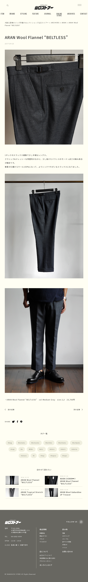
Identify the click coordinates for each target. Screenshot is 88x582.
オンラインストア (46, 565)
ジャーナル (65, 539)
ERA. (31, 449)
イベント (64, 547)
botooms (35, 443)
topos (53, 456)
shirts (75, 449)
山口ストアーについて (46, 555)
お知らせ (64, 544)
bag (10, 443)
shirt (64, 449)
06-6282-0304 (16, 536)
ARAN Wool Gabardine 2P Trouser (70, 493)
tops (65, 456)
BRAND (12, 13)
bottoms (62, 443)
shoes (24, 456)
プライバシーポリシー (46, 561)
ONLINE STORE (59, 14)
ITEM (2, 13)
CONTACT (83, 13)
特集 (63, 533)
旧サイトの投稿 (66, 542)
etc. (42, 449)
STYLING (23, 13)
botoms (22, 443)
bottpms (76, 443)
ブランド (42, 539)
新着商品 (42, 533)
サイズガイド (43, 542)
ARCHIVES (71, 13)
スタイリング (65, 536)
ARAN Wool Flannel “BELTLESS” (30, 481)
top (43, 456)
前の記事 (11, 409)
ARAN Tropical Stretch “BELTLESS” (32, 493)
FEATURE (35, 13)
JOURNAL (47, 13)
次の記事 (76, 409)
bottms (49, 443)
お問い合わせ (67, 551)
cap (13, 449)
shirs (53, 449)
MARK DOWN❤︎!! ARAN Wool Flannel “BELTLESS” (69, 481)
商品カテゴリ (43, 536)
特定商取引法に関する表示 (47, 558)
